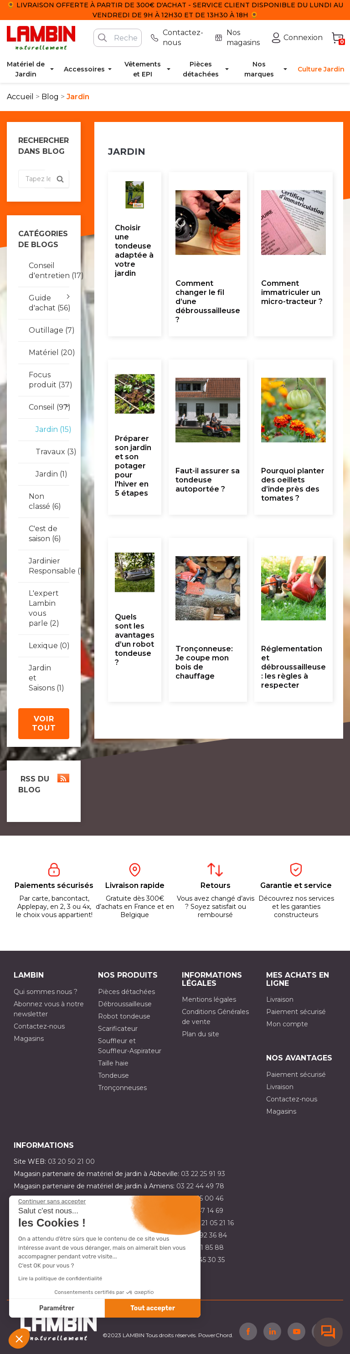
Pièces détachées (126, 992)
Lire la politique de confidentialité (60, 1278)
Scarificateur (118, 1028)
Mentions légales (209, 999)
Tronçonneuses (122, 1088)
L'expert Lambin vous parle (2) (44, 608)
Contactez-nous (39, 1026)
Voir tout (44, 723)
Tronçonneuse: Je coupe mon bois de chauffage (204, 662)
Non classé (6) (45, 501)
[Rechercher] (117, 38)
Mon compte (287, 1024)
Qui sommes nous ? (45, 992)
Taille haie (113, 1063)
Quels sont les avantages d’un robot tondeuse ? (134, 640)
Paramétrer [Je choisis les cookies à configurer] (56, 1308)
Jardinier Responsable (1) (49, 566)
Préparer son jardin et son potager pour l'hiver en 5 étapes (133, 465)
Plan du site (200, 1034)
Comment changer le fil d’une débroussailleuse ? (207, 301)
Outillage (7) (49, 330)
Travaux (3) (49, 451)
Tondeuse (113, 1075)
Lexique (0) (49, 645)
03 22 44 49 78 (200, 1186)
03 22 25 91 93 (203, 1174)
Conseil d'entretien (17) (49, 270)
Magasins (29, 1039)
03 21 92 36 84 (204, 1235)
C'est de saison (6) (45, 533)
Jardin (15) (49, 429)
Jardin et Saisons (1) (46, 678)
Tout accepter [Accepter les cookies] (152, 1308)
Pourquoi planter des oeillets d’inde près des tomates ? (292, 484)
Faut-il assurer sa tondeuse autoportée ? (207, 480)
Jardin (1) (49, 474)
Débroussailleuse (125, 1004)
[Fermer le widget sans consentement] (52, 1201)
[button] (19, 1338)
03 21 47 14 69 (201, 1211)
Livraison (279, 999)
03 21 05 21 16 (212, 1223)
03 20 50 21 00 (71, 1161)
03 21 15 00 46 (201, 1198)
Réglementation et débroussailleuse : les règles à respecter (293, 667)
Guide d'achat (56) (49, 303)
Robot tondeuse (124, 1016)
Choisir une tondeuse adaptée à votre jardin (134, 250)
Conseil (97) (49, 407)
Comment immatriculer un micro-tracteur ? (292, 292)
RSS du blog (43, 784)
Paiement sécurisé (296, 1012)
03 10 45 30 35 (202, 1260)
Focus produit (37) (49, 379)
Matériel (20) (49, 352)
